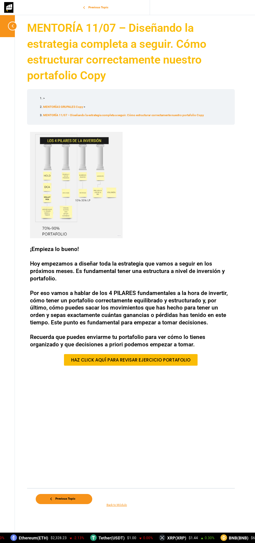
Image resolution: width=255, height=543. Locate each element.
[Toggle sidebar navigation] (9, 26)
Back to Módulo (117, 505)
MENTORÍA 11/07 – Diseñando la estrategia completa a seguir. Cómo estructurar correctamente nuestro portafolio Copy (123, 115)
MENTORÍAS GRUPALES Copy (63, 107)
